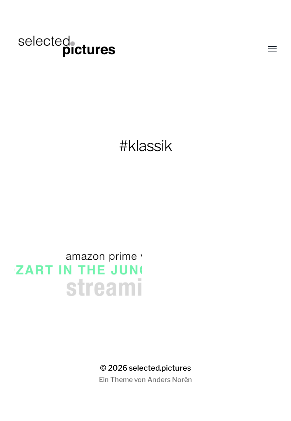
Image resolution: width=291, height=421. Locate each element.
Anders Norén (169, 380)
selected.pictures (160, 368)
